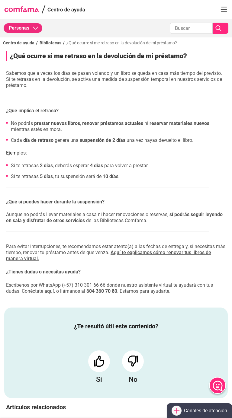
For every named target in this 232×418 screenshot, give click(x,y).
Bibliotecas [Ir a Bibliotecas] (50, 43)
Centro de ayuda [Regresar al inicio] (18, 43)
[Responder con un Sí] (99, 361)
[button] (223, 9)
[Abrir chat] (217, 385)
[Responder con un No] (133, 361)
